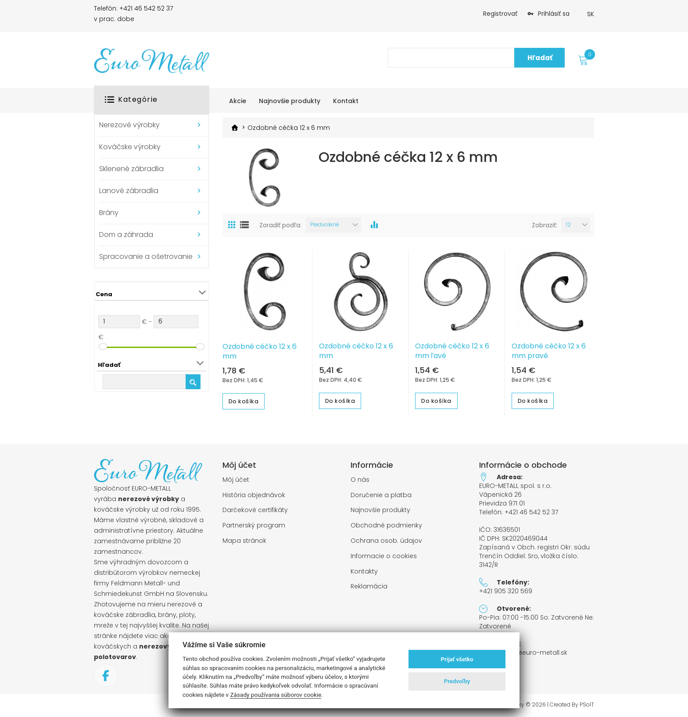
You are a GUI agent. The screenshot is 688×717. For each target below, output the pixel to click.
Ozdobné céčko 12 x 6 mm (259, 351)
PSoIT (587, 704)
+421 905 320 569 (505, 590)
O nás (360, 479)
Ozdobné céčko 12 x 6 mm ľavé (452, 350)
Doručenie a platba (381, 494)
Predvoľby (457, 681)
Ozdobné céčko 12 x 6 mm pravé (549, 350)
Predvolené (324, 224)
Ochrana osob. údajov (386, 541)
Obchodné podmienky (386, 525)
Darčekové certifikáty (255, 510)
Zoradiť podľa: (280, 225)
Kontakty (364, 571)
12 (568, 224)
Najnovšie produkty (380, 510)
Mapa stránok (244, 541)
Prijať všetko (457, 659)
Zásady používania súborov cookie (275, 694)
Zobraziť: (544, 225)
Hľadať (539, 57)
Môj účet (235, 479)
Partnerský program (253, 525)
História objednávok (253, 494)
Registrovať (500, 13)
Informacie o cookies (384, 555)
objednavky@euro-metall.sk (523, 652)
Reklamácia (369, 586)
